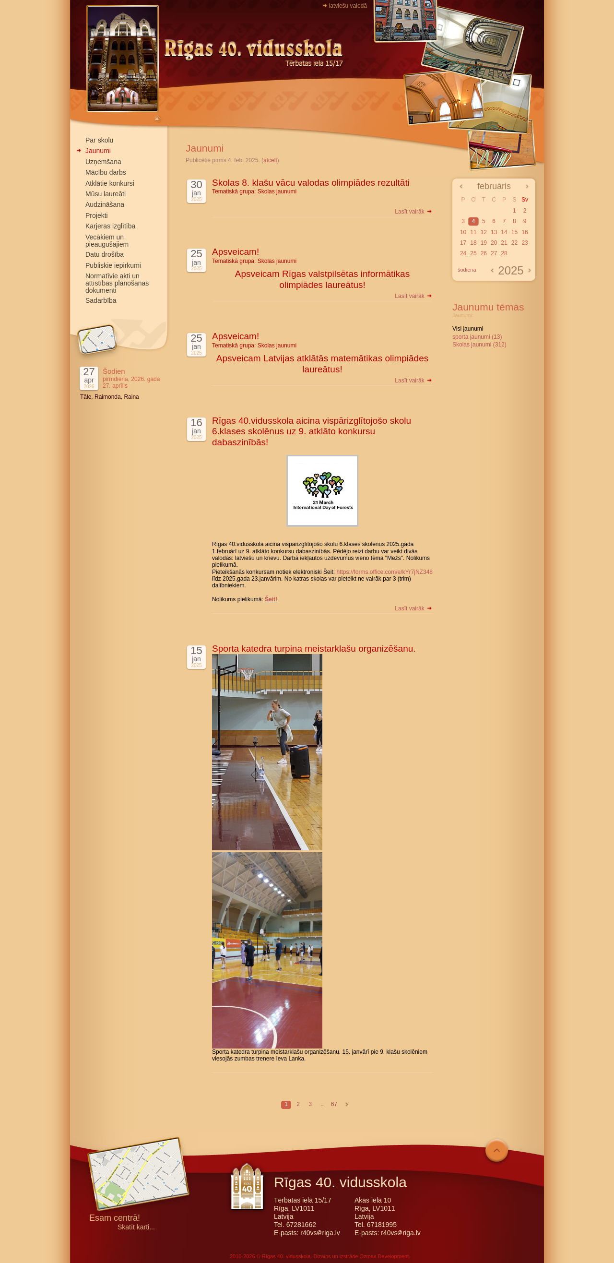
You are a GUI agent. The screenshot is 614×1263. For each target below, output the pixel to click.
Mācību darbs (105, 172)
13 (494, 232)
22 (514, 242)
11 (473, 232)
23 (524, 242)
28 (504, 253)
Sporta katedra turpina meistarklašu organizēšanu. (314, 648)
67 (334, 1104)
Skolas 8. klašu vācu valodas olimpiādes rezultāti (311, 183)
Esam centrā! (114, 1219)
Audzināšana (104, 204)
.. (322, 1104)
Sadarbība (101, 300)
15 (514, 232)
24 (463, 253)
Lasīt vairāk (414, 211)
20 (494, 242)
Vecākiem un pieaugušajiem (107, 240)
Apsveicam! (235, 252)
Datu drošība (104, 254)
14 (504, 232)
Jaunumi (98, 151)
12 (484, 232)
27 (494, 253)
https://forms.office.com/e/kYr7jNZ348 (384, 572)
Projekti (96, 215)
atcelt (270, 160)
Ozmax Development (384, 1256)
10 (463, 232)
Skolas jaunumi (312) (479, 344)
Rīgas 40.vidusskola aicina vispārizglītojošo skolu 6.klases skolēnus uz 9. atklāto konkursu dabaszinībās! (311, 432)
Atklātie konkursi (109, 183)
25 (473, 253)
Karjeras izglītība (110, 226)
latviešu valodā (348, 5)
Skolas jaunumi (277, 191)
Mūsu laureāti (105, 194)
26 (484, 253)
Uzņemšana (103, 162)
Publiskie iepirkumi (113, 265)
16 (524, 232)
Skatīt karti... (136, 1227)
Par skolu (99, 140)
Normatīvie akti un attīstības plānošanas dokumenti (117, 283)
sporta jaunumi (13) (477, 337)
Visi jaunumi (467, 328)
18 (473, 242)
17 (463, 242)
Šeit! (271, 599)
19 (484, 242)
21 (504, 242)
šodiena (467, 270)
